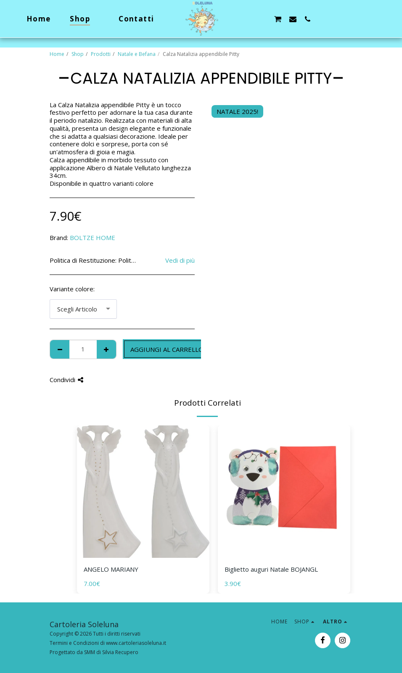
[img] (143, 491)
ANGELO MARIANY (111, 569)
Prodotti (101, 54)
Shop (77, 54)
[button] (248, 19)
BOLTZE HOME (92, 237)
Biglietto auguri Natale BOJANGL (271, 569)
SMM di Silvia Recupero (111, 652)
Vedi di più (180, 260)
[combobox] (83, 309)
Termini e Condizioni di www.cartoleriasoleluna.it (108, 643)
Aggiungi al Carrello (167, 349)
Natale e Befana (137, 54)
